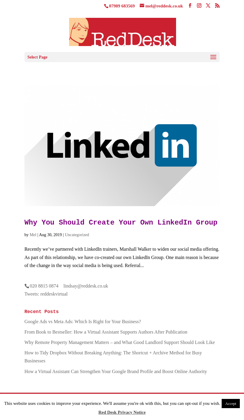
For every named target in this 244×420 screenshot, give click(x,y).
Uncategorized (77, 235)
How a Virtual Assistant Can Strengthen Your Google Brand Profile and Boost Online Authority (115, 371)
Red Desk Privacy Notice (122, 412)
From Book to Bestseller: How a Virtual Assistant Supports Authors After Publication (105, 331)
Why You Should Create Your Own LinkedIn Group (120, 223)
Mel (32, 235)
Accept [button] (230, 403)
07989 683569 (122, 6)
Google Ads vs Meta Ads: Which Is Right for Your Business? (82, 321)
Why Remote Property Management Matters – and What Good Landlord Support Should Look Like (119, 342)
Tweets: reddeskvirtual (46, 293)
